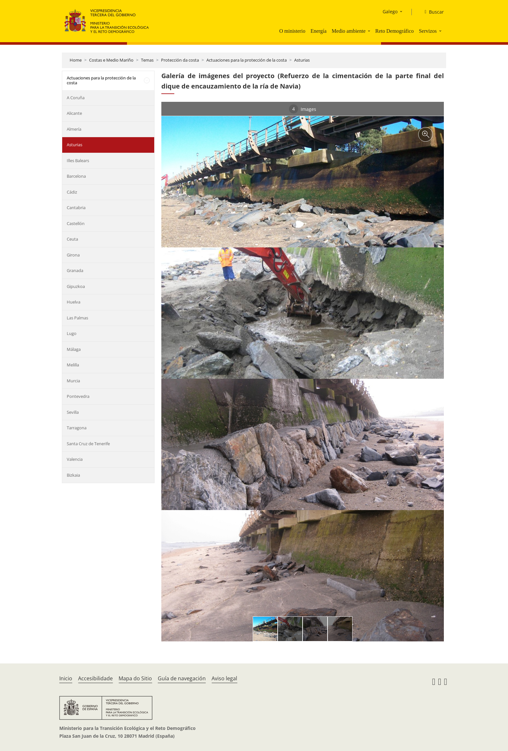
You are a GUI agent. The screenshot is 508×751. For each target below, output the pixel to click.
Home (76, 60)
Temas (147, 60)
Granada (75, 270)
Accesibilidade (95, 678)
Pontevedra (78, 396)
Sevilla (73, 412)
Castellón (76, 223)
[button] (370, 31)
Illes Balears (78, 160)
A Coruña (76, 98)
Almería (74, 129)
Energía (318, 31)
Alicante (74, 113)
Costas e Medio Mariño (111, 60)
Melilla (73, 365)
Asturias (302, 60)
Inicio (65, 678)
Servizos (428, 31)
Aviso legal (224, 678)
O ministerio (292, 31)
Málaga (74, 349)
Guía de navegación (182, 678)
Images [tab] (302, 108)
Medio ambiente (348, 31)
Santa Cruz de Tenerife (88, 444)
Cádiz (72, 192)
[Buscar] (432, 12)
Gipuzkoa (76, 286)
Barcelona (76, 176)
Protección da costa (180, 60)
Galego (390, 11)
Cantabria (76, 207)
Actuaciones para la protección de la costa (246, 60)
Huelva (73, 302)
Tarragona (77, 428)
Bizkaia (73, 475)
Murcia (73, 381)
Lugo (71, 333)
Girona (73, 255)
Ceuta (72, 239)
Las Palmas (77, 318)
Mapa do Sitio (135, 678)
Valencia (75, 459)
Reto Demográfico (394, 31)
